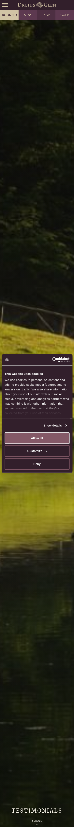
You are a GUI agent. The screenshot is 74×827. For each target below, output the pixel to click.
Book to (9, 15)
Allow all (37, 438)
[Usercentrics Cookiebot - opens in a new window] (52, 359)
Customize (37, 451)
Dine (46, 15)
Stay (28, 15)
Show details (53, 425)
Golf (64, 15)
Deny (37, 463)
